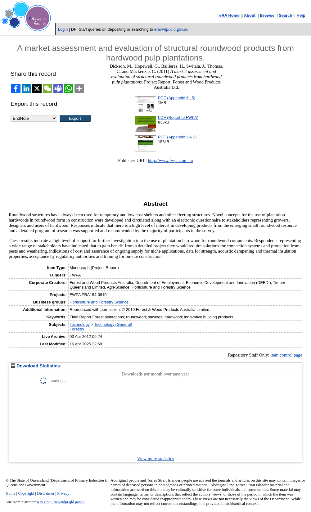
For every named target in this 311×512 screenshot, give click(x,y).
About (250, 15)
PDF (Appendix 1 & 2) (177, 137)
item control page (286, 355)
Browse (267, 15)
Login (63, 29)
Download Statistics (35, 365)
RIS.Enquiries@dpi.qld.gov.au (61, 502)
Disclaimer (45, 493)
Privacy (63, 493)
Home (10, 493)
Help (301, 15)
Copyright (26, 493)
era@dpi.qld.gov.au (171, 29)
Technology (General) (113, 324)
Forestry (77, 329)
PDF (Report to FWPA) (178, 117)
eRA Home (229, 15)
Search (285, 15)
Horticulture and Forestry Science (99, 302)
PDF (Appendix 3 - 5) (176, 98)
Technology (80, 324)
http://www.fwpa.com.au (170, 160)
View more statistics (155, 458)
